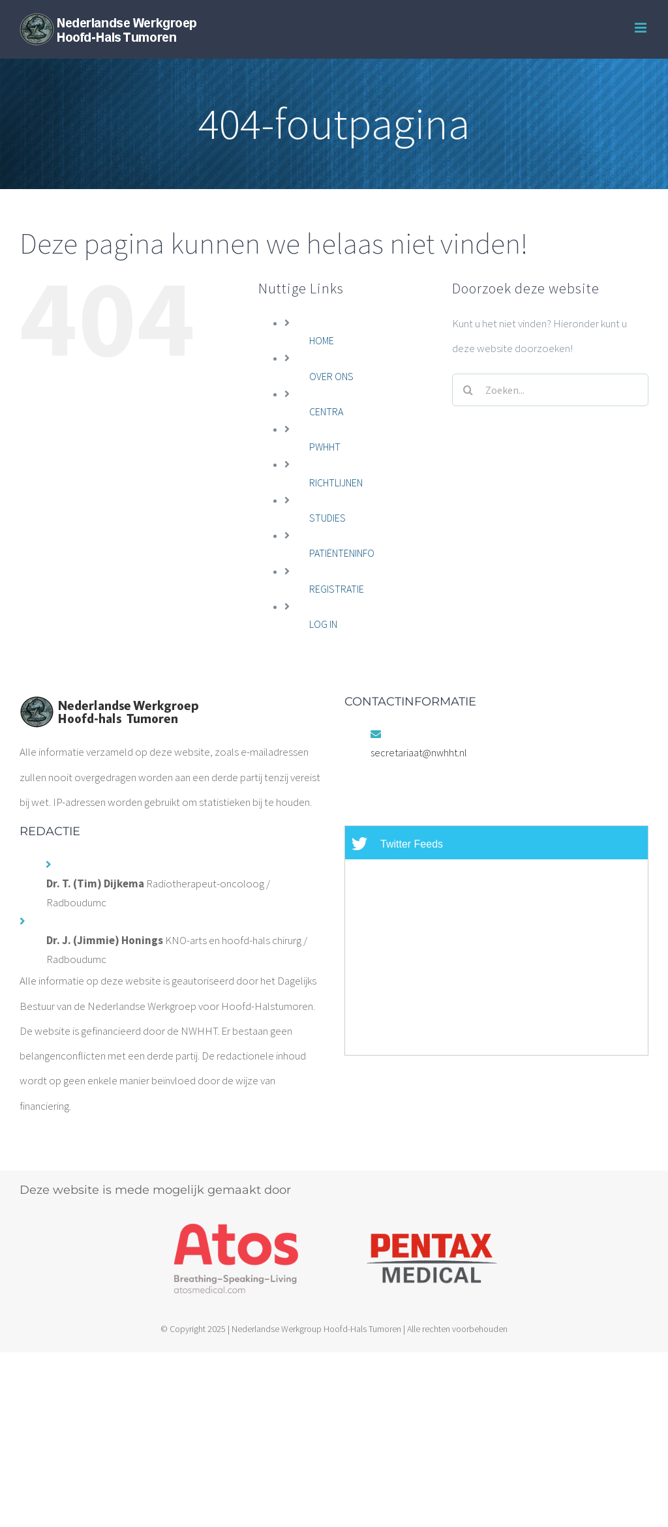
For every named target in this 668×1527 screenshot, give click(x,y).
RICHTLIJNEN (336, 482)
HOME (321, 340)
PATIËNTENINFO (341, 552)
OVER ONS (331, 376)
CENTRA (326, 411)
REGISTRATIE (336, 588)
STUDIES (327, 517)
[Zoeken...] (550, 390)
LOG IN (323, 623)
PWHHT (325, 446)
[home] (109, 708)
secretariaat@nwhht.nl (419, 752)
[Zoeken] (468, 390)
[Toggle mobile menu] (641, 28)
